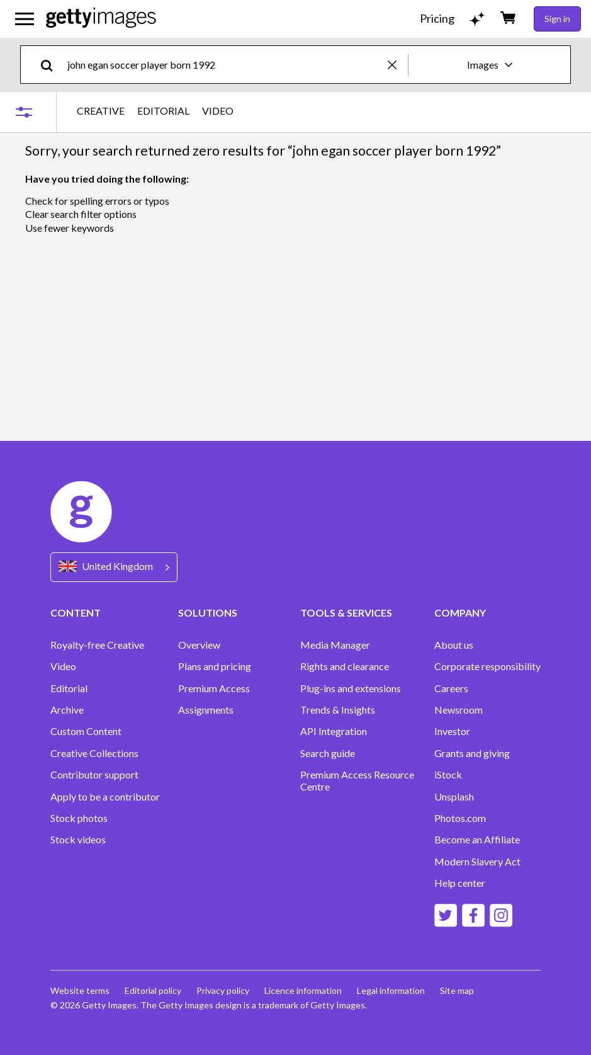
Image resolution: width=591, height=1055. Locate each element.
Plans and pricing (214, 666)
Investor (452, 731)
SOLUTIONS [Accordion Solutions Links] (207, 613)
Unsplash (454, 796)
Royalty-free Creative (97, 645)
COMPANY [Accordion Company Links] (460, 613)
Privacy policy (222, 990)
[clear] (398, 64)
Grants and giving (472, 753)
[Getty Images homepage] (101, 18)
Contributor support (94, 774)
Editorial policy (153, 990)
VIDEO (218, 111)
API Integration (333, 731)
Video (63, 666)
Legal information (391, 990)
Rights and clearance (344, 666)
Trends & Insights (337, 710)
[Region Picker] (113, 567)
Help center (459, 883)
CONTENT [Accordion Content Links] (75, 613)
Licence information (303, 990)
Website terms (80, 990)
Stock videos (78, 839)
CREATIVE (101, 111)
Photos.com (460, 818)
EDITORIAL (163, 111)
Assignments (206, 710)
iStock (448, 774)
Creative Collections (94, 753)
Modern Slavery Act (477, 861)
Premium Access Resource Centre (357, 780)
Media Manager (335, 645)
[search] (52, 64)
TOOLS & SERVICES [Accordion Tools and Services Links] (346, 613)
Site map (457, 990)
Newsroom (458, 710)
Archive (67, 710)
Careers (451, 688)
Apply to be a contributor (105, 796)
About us (453, 645)
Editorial (68, 688)
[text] (225, 64)
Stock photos (79, 818)
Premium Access (214, 688)
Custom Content (85, 731)
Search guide (327, 753)
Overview (199, 645)
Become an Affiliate (477, 839)
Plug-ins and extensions (350, 688)
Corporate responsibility (487, 666)
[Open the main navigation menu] (24, 18)
